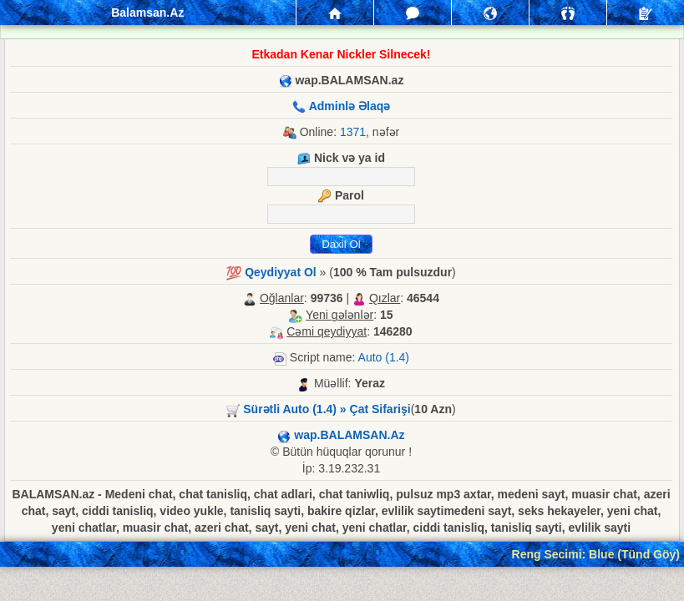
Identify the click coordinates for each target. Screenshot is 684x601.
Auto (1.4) (383, 357)
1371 (353, 132)
